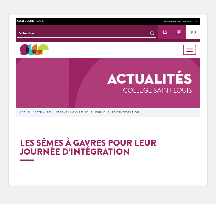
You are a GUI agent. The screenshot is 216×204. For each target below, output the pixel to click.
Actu (165, 32)
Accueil (26, 112)
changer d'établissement (179, 21)
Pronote (193, 32)
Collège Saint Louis (30, 21)
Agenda (179, 32)
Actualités (43, 112)
